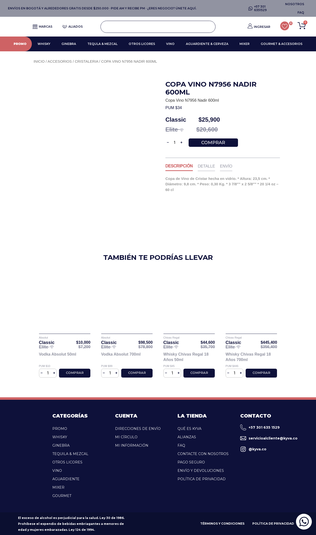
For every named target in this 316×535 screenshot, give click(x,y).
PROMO (20, 44)
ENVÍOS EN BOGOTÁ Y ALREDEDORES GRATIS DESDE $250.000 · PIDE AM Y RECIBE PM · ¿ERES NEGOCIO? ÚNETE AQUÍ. (102, 8)
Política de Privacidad (202, 479)
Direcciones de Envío (138, 428)
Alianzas (187, 437)
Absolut (43, 337)
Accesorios (59, 61)
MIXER (244, 44)
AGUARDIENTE (65, 479)
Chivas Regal (171, 337)
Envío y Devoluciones (201, 470)
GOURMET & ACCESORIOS (281, 44)
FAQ (181, 445)
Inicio (39, 61)
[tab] (179, 167)
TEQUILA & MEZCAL (70, 454)
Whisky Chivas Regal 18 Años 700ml (248, 357)
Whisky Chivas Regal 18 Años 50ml (186, 357)
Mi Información (131, 445)
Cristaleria (86, 61)
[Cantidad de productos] (175, 142)
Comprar (213, 142)
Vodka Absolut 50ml (57, 354)
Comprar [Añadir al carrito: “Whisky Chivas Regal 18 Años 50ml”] (199, 373)
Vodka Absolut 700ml (121, 354)
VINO (170, 44)
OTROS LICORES (142, 44)
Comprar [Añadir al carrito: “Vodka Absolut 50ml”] (75, 373)
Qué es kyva (189, 428)
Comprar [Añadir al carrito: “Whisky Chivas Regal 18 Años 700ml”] (261, 373)
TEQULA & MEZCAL (102, 44)
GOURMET (61, 496)
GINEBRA (68, 44)
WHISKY (44, 44)
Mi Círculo (126, 437)
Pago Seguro (191, 462)
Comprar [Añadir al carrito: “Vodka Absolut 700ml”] (137, 373)
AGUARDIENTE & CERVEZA (207, 44)
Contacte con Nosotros (203, 454)
